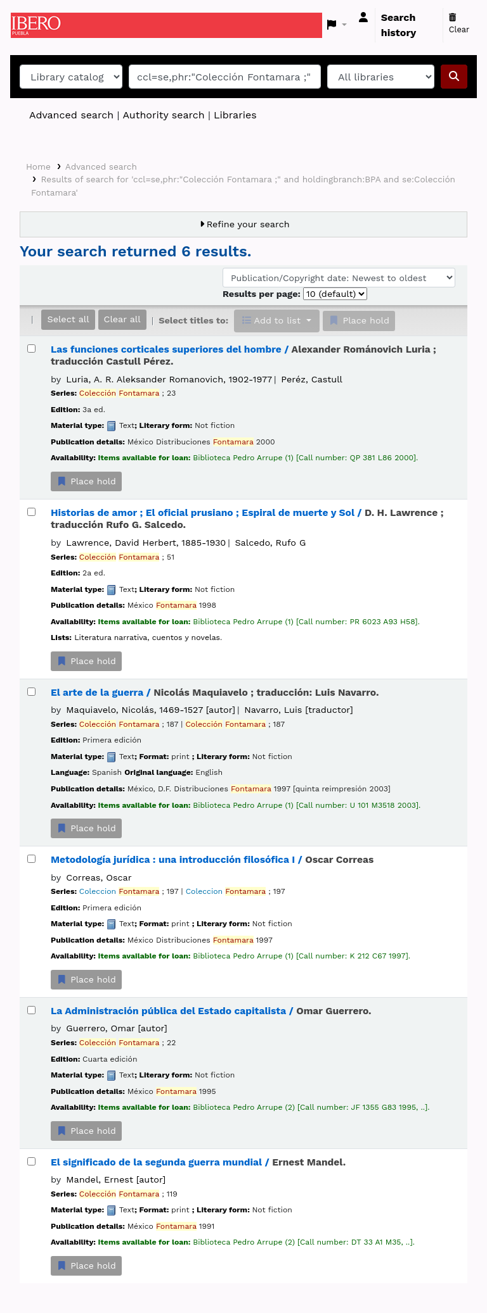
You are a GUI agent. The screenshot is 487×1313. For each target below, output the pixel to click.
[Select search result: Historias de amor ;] (31, 512)
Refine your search (248, 224)
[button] (337, 25)
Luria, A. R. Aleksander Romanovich (169, 379)
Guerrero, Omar (116, 1028)
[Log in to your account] (363, 17)
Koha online (42, 25)
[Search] (454, 77)
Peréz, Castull (311, 379)
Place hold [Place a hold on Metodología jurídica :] (86, 979)
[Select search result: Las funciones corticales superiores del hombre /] (31, 348)
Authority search (163, 115)
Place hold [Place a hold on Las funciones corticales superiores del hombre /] (86, 481)
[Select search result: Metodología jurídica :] (31, 859)
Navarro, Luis (298, 710)
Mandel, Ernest (116, 1179)
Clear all (122, 319)
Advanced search (71, 115)
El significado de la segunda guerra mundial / (198, 1162)
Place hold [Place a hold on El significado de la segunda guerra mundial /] (86, 1265)
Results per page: (263, 294)
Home (38, 166)
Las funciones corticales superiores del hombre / (243, 355)
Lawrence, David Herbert (146, 542)
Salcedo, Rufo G (270, 542)
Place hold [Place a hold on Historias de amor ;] (86, 661)
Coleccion (119, 891)
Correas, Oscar (98, 877)
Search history (399, 25)
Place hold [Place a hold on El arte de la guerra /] (86, 828)
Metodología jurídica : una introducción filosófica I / (212, 859)
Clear (459, 24)
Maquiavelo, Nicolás (150, 710)
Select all (68, 319)
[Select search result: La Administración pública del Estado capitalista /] (31, 1010)
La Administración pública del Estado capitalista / (211, 1011)
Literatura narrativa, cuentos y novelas (147, 637)
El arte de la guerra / (215, 692)
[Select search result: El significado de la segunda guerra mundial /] (31, 1161)
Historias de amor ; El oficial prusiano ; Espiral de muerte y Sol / (247, 519)
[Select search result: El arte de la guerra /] (31, 692)
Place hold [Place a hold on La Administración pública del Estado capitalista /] (86, 1131)
